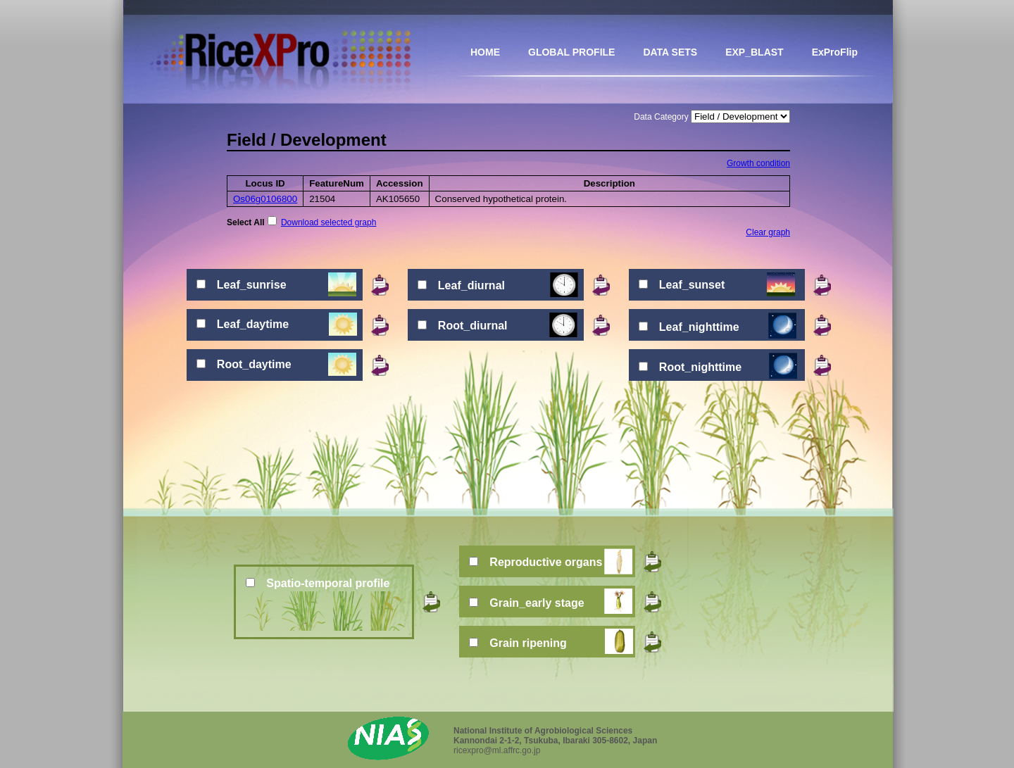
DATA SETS (670, 52)
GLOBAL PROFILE (571, 52)
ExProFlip (835, 52)
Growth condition (758, 163)
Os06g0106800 (265, 199)
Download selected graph (328, 222)
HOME (485, 52)
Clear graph (768, 232)
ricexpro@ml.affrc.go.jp (496, 750)
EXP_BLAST (754, 52)
